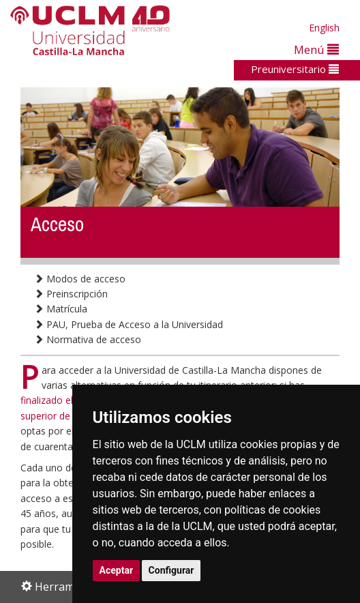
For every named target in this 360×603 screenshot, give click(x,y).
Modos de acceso (79, 278)
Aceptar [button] (117, 570)
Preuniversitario (295, 69)
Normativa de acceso (87, 339)
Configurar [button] (171, 570)
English (324, 27)
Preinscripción (71, 293)
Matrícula (60, 308)
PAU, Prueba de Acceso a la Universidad (128, 324)
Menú (316, 49)
